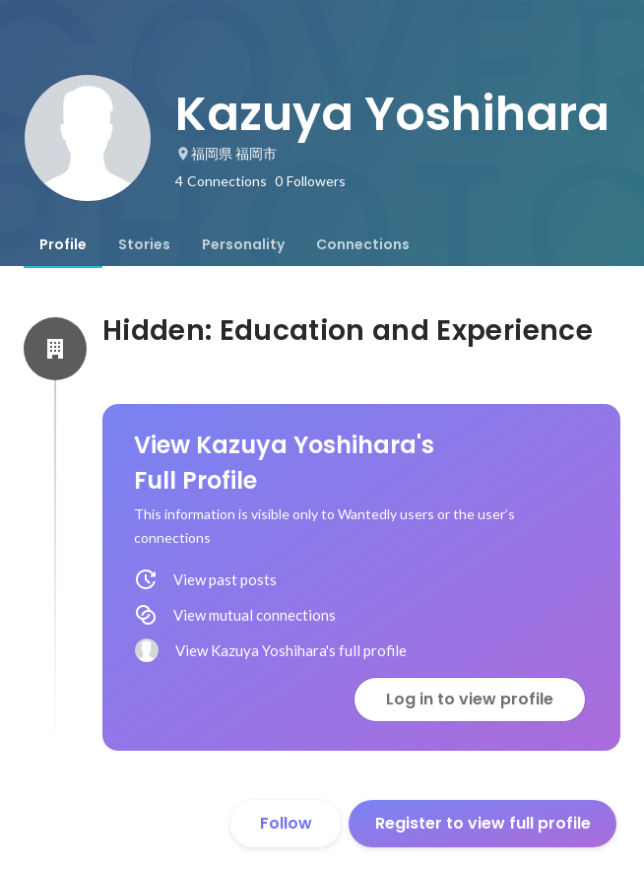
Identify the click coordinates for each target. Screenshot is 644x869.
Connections (363, 244)
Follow (286, 823)
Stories (144, 244)
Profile (63, 244)
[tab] (63, 244)
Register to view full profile (483, 823)
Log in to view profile (469, 699)
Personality (243, 244)
